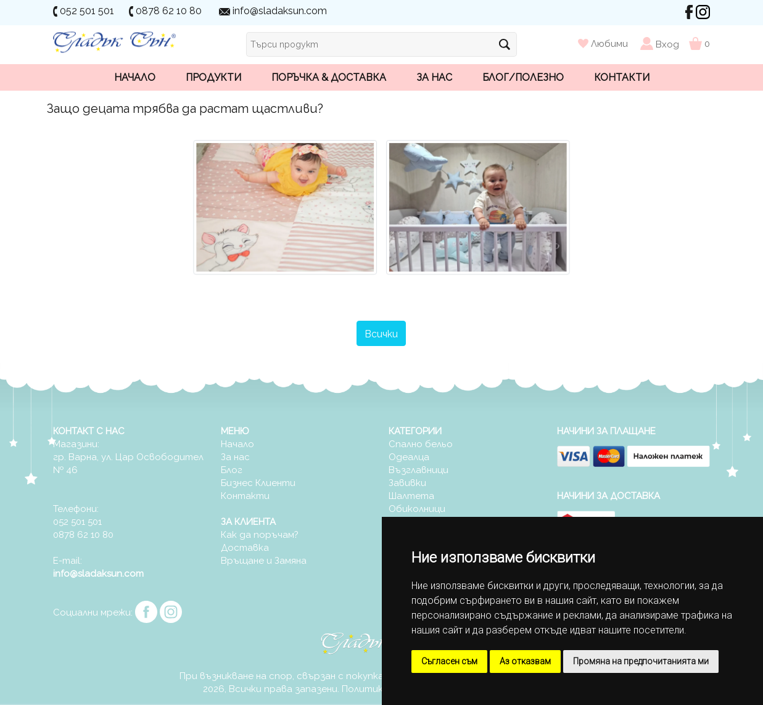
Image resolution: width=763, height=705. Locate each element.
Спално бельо (421, 444)
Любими (604, 43)
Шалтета (411, 495)
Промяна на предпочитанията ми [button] (641, 661)
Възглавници (418, 470)
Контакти (622, 77)
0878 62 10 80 (169, 11)
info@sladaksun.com (280, 11)
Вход (667, 43)
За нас (434, 77)
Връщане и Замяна (264, 560)
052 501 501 (87, 11)
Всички (381, 334)
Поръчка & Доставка (328, 77)
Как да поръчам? (260, 534)
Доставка (245, 547)
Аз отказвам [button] (525, 661)
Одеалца (409, 457)
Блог (231, 470)
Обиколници (417, 508)
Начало (134, 77)
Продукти (213, 77)
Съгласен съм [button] (449, 661)
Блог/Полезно (523, 77)
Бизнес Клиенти (258, 483)
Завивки (407, 483)
